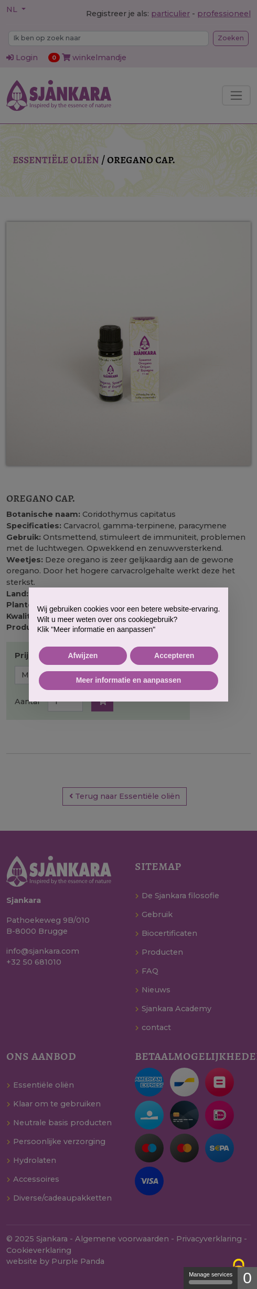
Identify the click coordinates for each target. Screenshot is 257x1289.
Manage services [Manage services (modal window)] (210, 1277)
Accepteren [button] (174, 655)
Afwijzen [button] (83, 655)
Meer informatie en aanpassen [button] (128, 680)
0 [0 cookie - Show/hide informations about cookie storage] (247, 1277)
